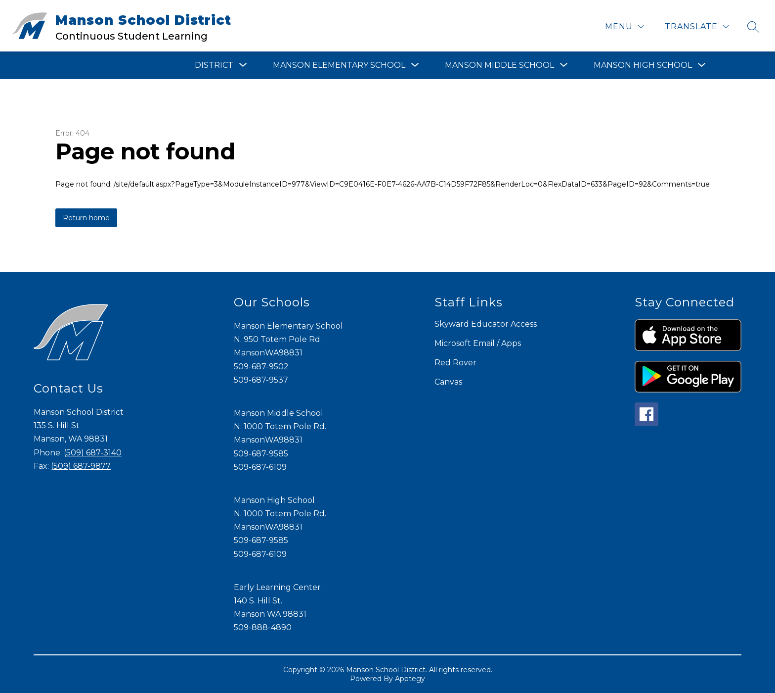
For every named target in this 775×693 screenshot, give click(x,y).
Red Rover (455, 362)
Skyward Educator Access (485, 324)
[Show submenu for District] (214, 65)
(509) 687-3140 (93, 452)
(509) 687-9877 (81, 466)
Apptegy (410, 678)
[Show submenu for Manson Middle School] (499, 65)
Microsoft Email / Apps (477, 343)
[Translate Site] (697, 26)
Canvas (448, 382)
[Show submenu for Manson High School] (643, 65)
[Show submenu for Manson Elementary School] (339, 65)
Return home (86, 217)
